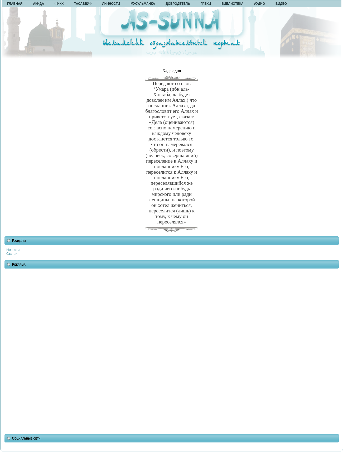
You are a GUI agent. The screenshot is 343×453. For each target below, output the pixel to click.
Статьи (11, 254)
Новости (13, 250)
